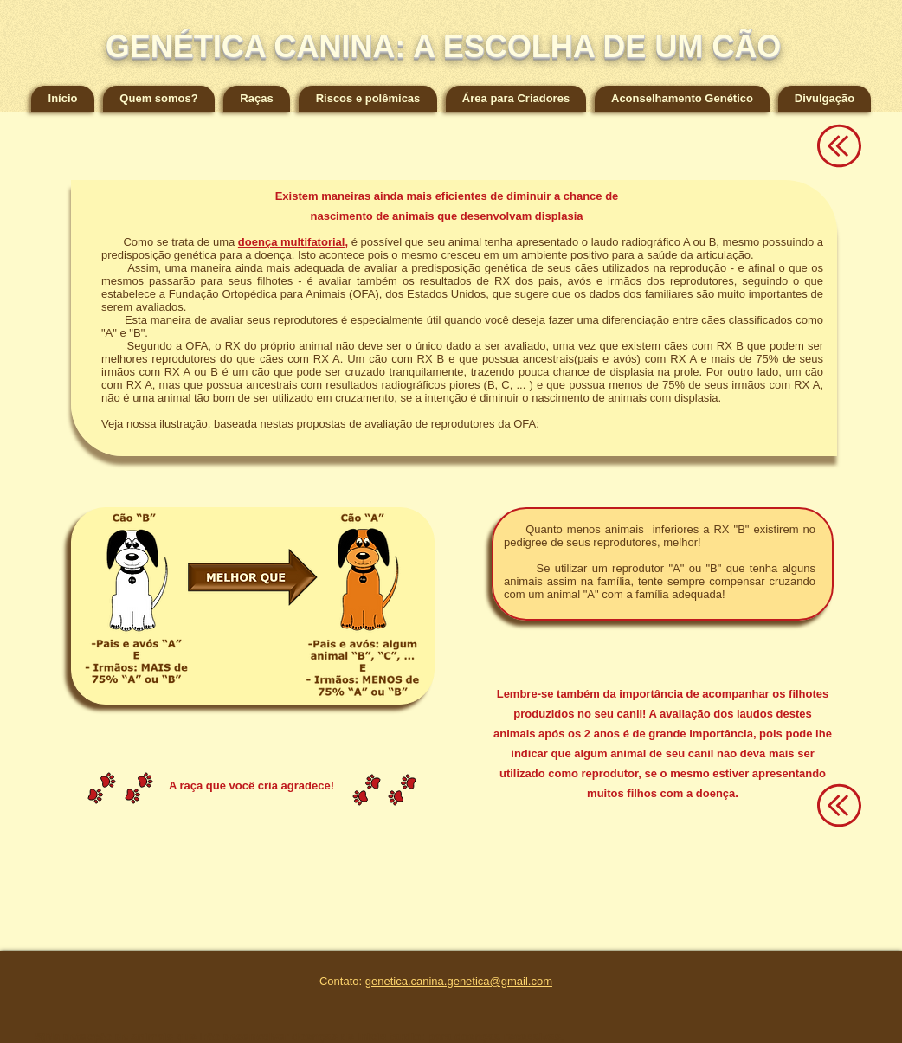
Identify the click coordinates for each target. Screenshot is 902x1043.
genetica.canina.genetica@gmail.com (458, 981)
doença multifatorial (291, 241)
